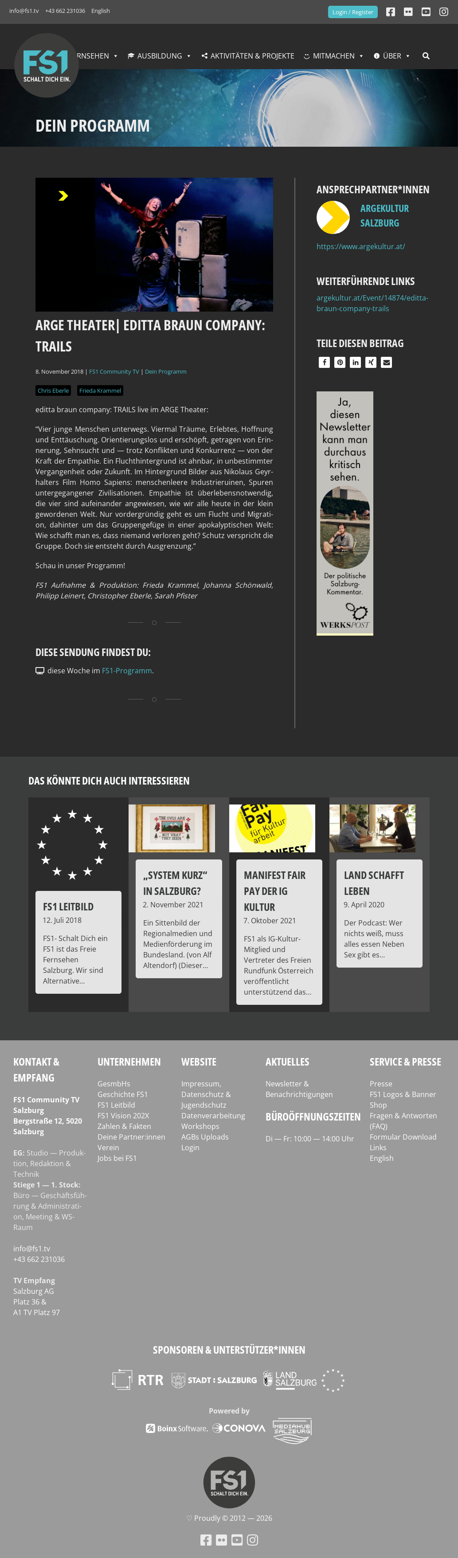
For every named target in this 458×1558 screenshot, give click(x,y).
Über (392, 56)
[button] (324, 362)
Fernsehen (89, 56)
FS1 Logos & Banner (403, 1094)
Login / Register (353, 12)
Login (190, 1147)
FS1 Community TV (114, 371)
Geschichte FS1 (123, 1094)
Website (198, 1061)
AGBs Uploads (205, 1137)
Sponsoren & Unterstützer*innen (229, 1349)
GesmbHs (114, 1084)
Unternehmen (129, 1061)
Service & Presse (405, 1061)
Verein (108, 1147)
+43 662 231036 (65, 11)
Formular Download (403, 1137)
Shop (378, 1105)
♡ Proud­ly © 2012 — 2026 (229, 1518)
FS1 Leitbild (116, 1105)
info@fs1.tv (24, 11)
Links (378, 1147)
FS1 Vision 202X (123, 1116)
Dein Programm (166, 371)
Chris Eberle (53, 390)
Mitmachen (334, 56)
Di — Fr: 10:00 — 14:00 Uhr (310, 1139)
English (100, 11)
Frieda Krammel (100, 390)
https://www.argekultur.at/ (361, 246)
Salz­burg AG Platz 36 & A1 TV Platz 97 (36, 1301)
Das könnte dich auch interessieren (109, 780)
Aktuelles (287, 1061)
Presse (381, 1084)
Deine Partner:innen (131, 1137)
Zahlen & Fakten (124, 1126)
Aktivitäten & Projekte (252, 56)
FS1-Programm (127, 671)
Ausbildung (159, 56)
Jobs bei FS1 (117, 1158)
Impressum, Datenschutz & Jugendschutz (206, 1094)
